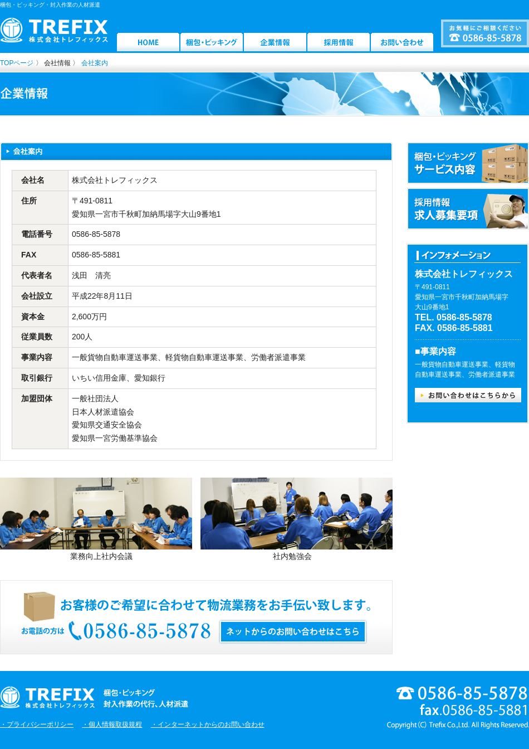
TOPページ (16, 63)
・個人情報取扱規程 (112, 724)
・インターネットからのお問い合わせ (207, 724)
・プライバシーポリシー (37, 724)
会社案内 (94, 63)
